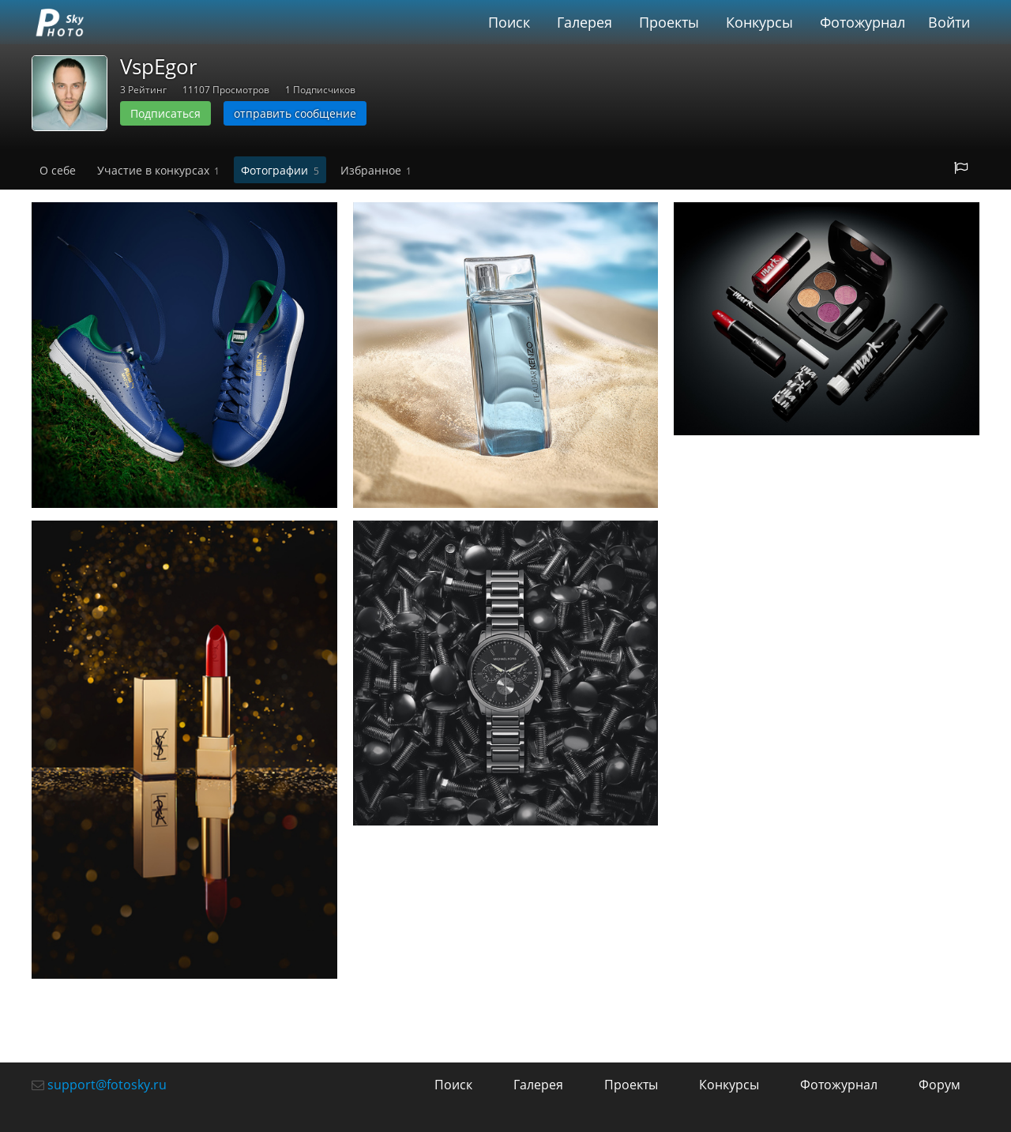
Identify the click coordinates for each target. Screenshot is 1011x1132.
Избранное (376, 170)
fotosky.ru (59, 22)
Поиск (509, 22)
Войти (949, 22)
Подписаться (165, 113)
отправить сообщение (295, 113)
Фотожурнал (862, 22)
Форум (939, 1084)
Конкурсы (759, 22)
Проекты (669, 22)
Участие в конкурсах (158, 170)
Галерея (584, 22)
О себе (57, 170)
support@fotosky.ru (107, 1084)
